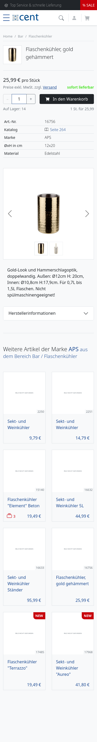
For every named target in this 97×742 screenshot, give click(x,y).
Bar (20, 36)
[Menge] (19, 99)
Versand (50, 87)
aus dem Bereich (45, 353)
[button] (62, 17)
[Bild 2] (56, 248)
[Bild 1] (41, 248)
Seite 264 (58, 129)
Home (7, 36)
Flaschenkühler (40, 36)
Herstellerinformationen (32, 313)
